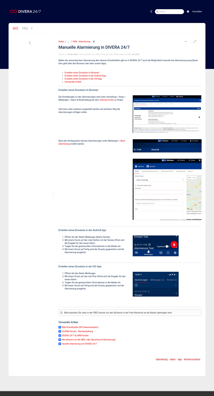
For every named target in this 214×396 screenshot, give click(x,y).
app (180, 359)
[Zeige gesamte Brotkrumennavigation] (68, 41)
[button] (188, 11)
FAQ (25, 28)
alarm (172, 359)
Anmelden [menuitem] (197, 11)
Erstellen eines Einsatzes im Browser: (82, 72)
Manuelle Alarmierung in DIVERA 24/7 (94, 47)
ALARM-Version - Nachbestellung (77, 331)
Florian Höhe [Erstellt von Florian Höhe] (73, 54)
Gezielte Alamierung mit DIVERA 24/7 (79, 344)
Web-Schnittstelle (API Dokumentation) (80, 327)
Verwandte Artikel (73, 82)
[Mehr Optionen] (186, 41)
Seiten (61, 41)
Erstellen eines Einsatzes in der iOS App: (83, 79)
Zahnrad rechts (107, 100)
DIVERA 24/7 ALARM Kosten (75, 335)
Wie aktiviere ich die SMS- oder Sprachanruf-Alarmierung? (89, 339)
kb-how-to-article (192, 359)
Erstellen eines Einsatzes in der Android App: (85, 75)
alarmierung (161, 359)
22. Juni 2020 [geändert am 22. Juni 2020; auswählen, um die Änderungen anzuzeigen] (133, 54)
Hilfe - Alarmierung (81, 41)
